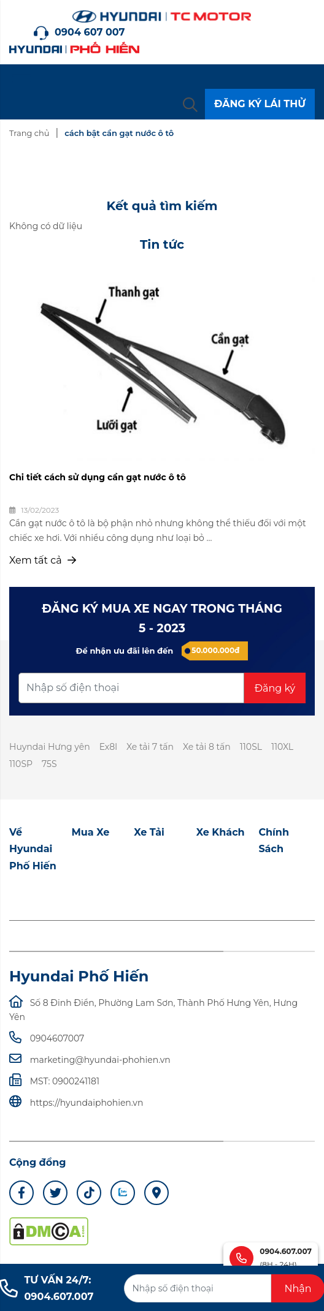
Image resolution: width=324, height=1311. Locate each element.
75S (49, 763)
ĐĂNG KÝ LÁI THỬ (260, 104)
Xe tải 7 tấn (150, 746)
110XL (282, 746)
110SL (251, 746)
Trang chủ (29, 133)
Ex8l (108, 746)
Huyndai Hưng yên (49, 746)
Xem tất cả (42, 560)
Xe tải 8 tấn (207, 746)
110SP (21, 763)
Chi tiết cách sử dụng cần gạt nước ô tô (97, 477)
